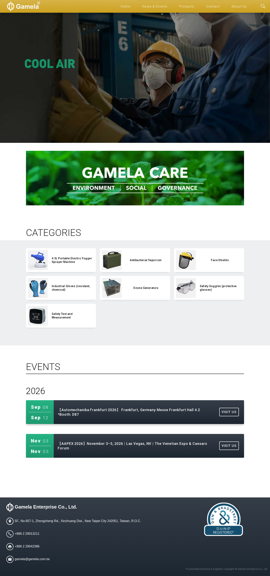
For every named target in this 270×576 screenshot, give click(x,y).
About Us (239, 6)
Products (186, 6)
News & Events (154, 6)
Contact (213, 6)
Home (125, 6)
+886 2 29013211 (27, 533)
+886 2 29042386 (27, 546)
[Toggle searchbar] (263, 6)
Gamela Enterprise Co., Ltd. (46, 507)
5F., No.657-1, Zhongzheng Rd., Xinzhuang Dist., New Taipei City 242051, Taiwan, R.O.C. (78, 521)
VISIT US (229, 412)
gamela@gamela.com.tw (32, 559)
